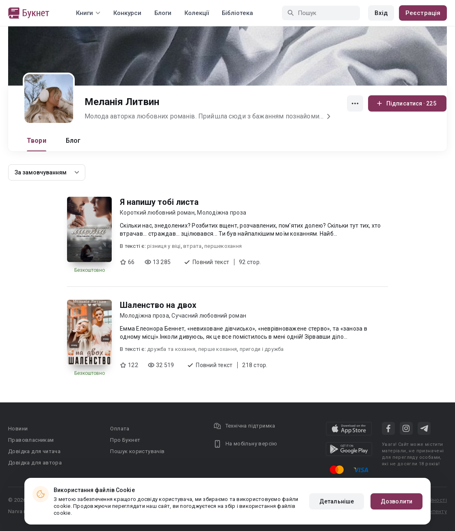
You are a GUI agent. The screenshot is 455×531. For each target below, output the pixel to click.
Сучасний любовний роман (208, 315)
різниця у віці (164, 246)
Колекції (196, 13)
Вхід (381, 13)
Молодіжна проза (221, 212)
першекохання (223, 246)
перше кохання (217, 349)
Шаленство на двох (158, 305)
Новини (18, 429)
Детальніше (336, 501)
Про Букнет (125, 440)
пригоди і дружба (262, 349)
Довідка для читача (34, 451)
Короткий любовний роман (157, 212)
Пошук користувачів (137, 451)
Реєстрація (422, 13)
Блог (73, 140)
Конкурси (127, 13)
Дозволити (396, 501)
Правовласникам (31, 440)
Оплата (119, 429)
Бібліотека (237, 13)
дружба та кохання (171, 349)
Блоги (162, 13)
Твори (36, 140)
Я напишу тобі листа (159, 202)
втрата (192, 246)
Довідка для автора (35, 463)
